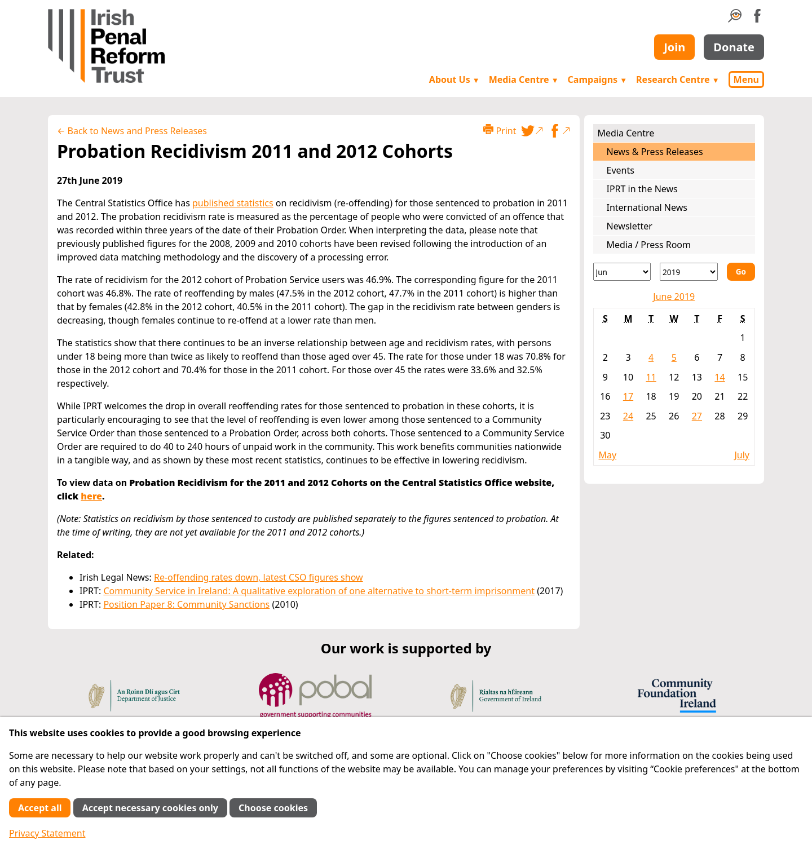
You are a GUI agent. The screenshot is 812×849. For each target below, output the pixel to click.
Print (499, 130)
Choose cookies (273, 808)
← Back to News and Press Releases (132, 131)
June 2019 (674, 296)
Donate (733, 47)
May (608, 455)
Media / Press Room (649, 244)
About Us (454, 79)
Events (620, 170)
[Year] (689, 272)
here (91, 496)
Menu (746, 79)
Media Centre (524, 79)
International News (647, 207)
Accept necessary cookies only (150, 808)
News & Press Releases (655, 151)
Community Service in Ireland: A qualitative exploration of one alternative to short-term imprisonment (319, 591)
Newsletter (629, 226)
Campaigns (598, 79)
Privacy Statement (47, 833)
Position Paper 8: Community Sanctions (186, 604)
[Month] (622, 272)
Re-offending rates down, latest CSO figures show (258, 577)
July (741, 455)
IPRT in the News (642, 189)
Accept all (39, 808)
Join (674, 47)
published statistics (232, 203)
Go (741, 271)
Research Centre (677, 79)
